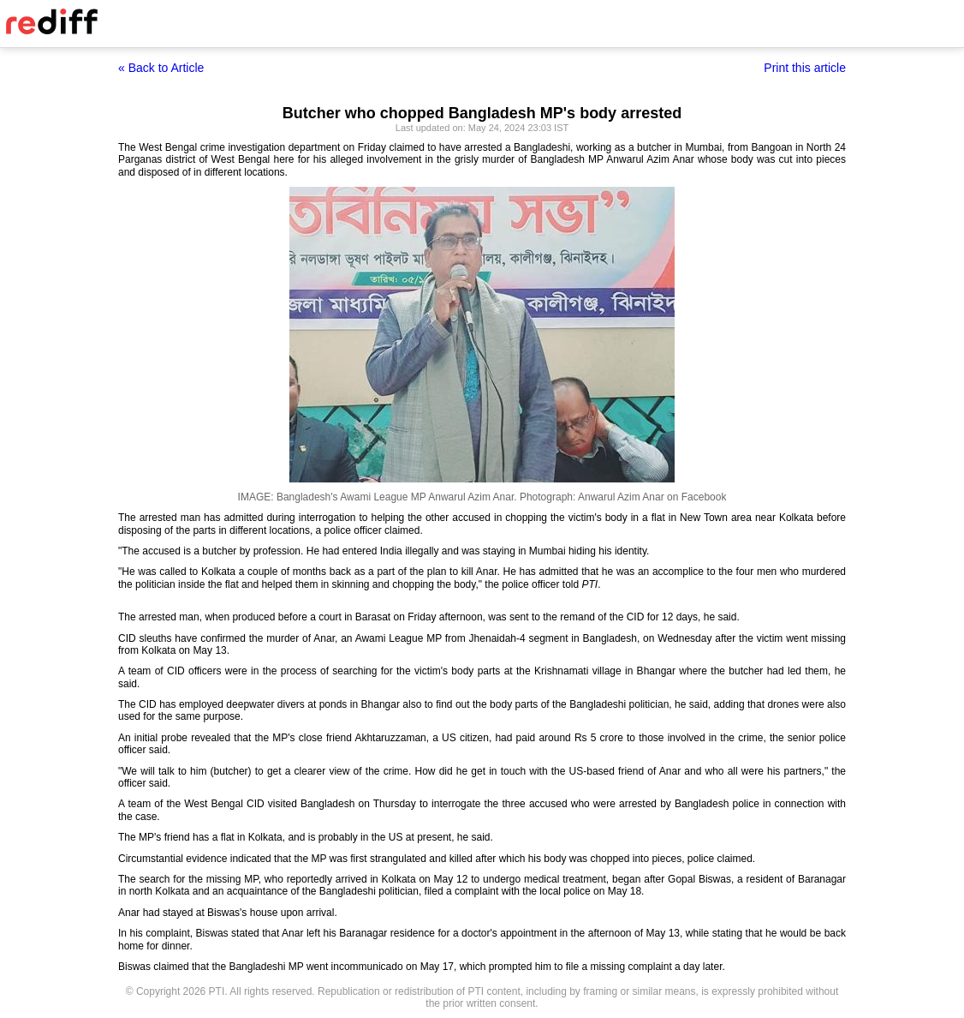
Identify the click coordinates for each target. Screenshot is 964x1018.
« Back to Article (161, 68)
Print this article (805, 68)
